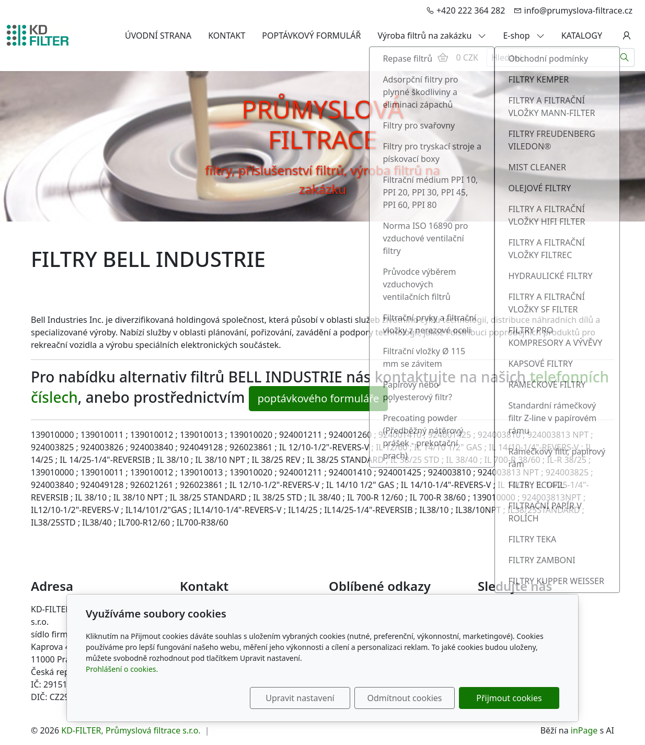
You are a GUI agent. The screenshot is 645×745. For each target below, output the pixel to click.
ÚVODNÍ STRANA (158, 35)
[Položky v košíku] (443, 57)
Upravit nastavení (300, 698)
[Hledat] (625, 57)
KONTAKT (226, 35)
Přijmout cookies (509, 698)
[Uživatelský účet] (627, 35)
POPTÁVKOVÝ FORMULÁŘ (311, 35)
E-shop (523, 35)
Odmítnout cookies (404, 698)
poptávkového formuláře (318, 398)
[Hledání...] (551, 57)
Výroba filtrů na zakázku (431, 35)
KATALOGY (581, 35)
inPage (584, 730)
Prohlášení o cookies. (122, 669)
